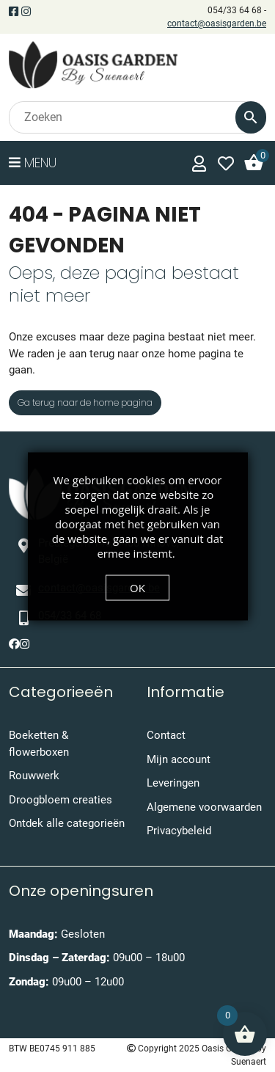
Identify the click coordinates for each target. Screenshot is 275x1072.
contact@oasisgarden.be (216, 23)
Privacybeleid (179, 830)
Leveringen (173, 783)
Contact (166, 735)
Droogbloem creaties (60, 799)
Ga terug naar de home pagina (85, 402)
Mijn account (178, 759)
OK (137, 587)
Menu (32, 162)
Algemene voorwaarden (204, 807)
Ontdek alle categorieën (67, 823)
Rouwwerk (34, 775)
